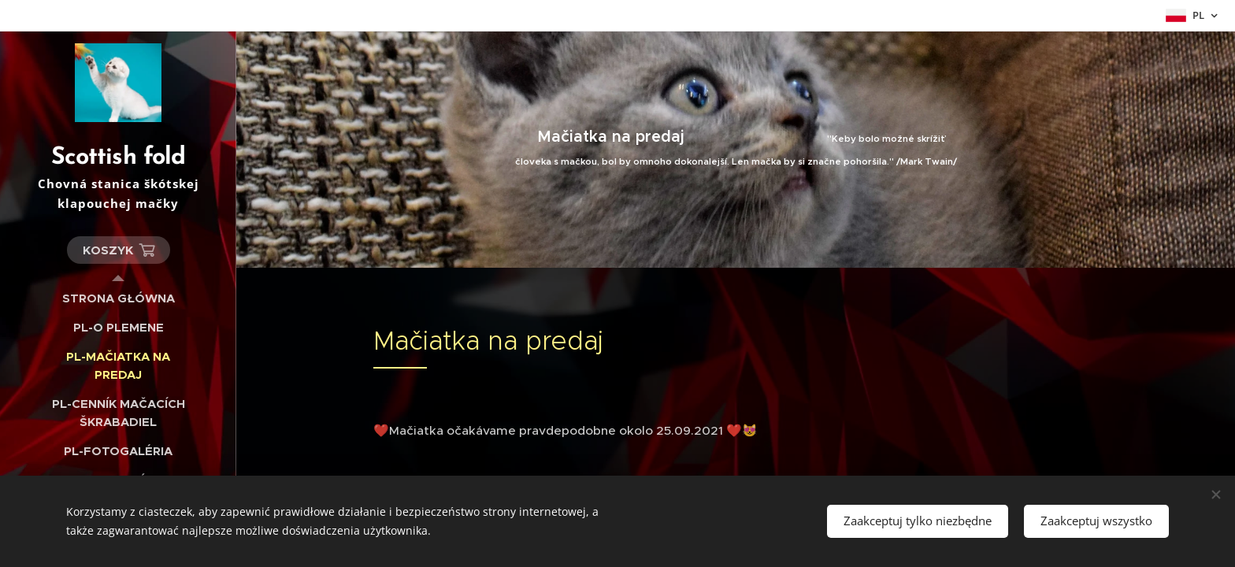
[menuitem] (118, 298)
